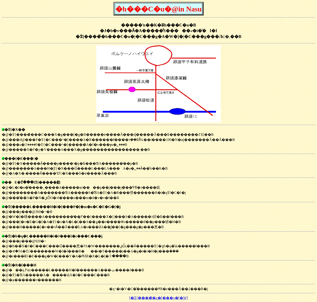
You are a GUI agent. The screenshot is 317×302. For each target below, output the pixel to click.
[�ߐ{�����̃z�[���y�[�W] (158, 298)
